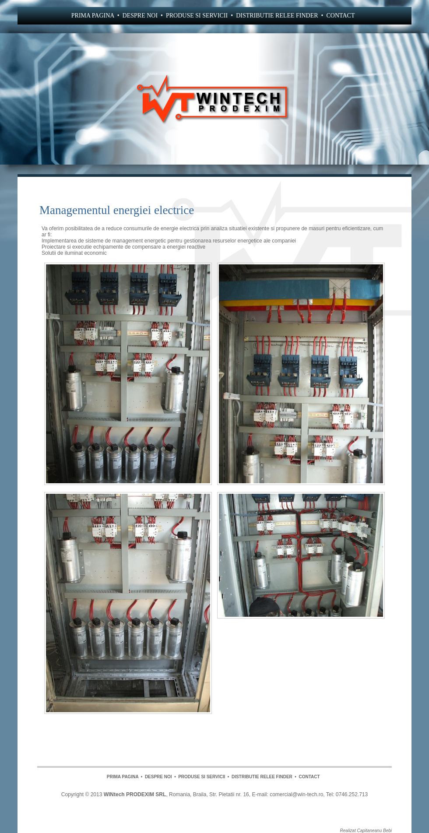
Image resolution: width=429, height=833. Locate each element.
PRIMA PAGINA (92, 15)
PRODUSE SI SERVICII (197, 15)
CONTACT (340, 15)
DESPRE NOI (140, 15)
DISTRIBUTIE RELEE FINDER (277, 15)
